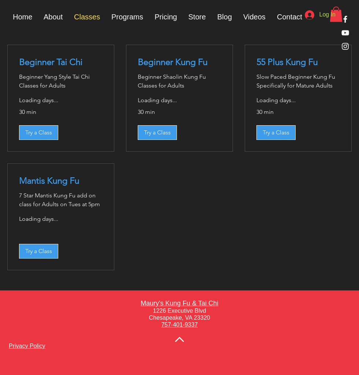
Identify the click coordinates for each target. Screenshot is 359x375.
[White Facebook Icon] (345, 19)
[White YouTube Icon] (345, 32)
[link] (61, 62)
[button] (127, 16)
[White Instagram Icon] (345, 46)
